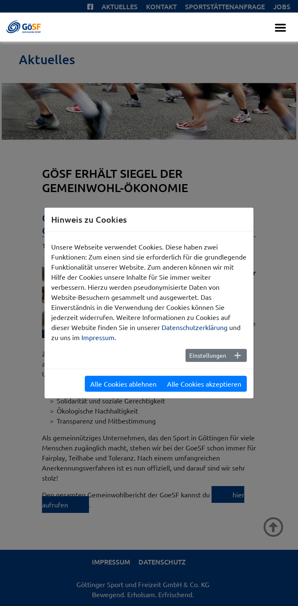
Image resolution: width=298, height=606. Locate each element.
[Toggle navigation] (280, 28)
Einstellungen (207, 355)
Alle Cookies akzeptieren (204, 384)
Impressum (98, 337)
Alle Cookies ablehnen (123, 384)
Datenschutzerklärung (194, 327)
